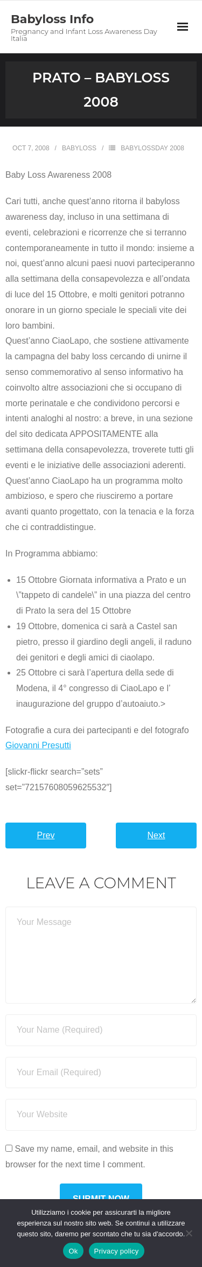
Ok (73, 1251)
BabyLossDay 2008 (152, 148)
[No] (188, 1233)
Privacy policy (116, 1251)
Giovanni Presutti (38, 745)
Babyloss (79, 148)
